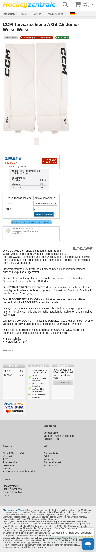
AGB (46, 456)
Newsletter (9, 465)
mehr (6, 495)
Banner (7, 468)
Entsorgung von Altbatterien (19, 471)
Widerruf (49, 459)
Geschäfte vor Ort (13, 453)
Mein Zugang (55, 13)
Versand (24, 166)
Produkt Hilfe (51, 438)
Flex (25, 268)
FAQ (5, 459)
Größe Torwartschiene (19, 198)
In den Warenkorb (43, 214)
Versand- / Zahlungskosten (59, 435)
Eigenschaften (14, 338)
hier (56, 540)
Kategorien (8, 13)
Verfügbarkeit (51, 432)
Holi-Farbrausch (12, 489)
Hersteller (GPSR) (16, 341)
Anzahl (10, 208)
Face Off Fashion (13, 492)
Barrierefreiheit (52, 462)
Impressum (50, 465)
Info (23, 13)
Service (37, 13)
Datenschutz (51, 453)
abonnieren (63, 382)
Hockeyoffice (10, 486)
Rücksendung (11, 462)
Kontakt (7, 456)
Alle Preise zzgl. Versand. (15, 510)
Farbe (9, 203)
